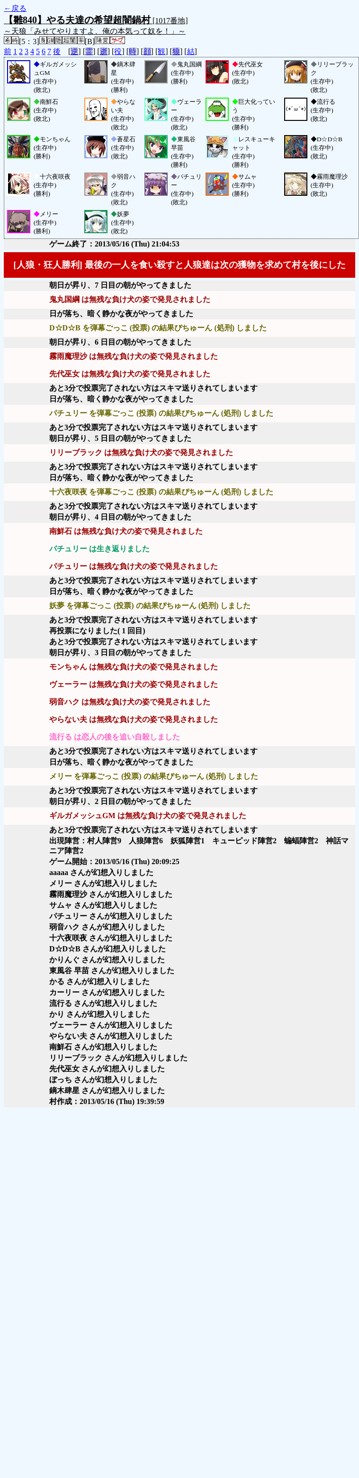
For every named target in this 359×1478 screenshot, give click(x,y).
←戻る (15, 8)
